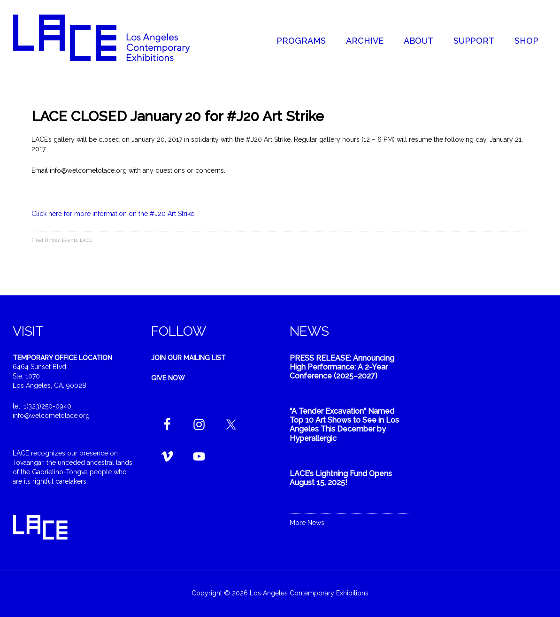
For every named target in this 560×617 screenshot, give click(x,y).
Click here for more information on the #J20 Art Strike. (113, 213)
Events (69, 240)
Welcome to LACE (111, 37)
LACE (86, 240)
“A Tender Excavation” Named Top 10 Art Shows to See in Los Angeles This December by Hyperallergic (344, 425)
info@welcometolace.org (51, 415)
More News (307, 522)
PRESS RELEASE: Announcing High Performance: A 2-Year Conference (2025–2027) (342, 367)
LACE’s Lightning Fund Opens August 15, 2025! (341, 478)
